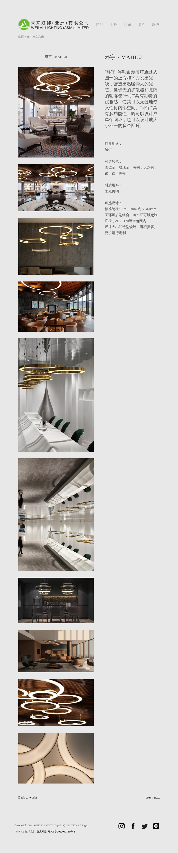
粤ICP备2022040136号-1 (61, 831)
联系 (156, 24)
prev (149, 797)
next (157, 797)
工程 (113, 24)
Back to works (27, 797)
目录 (128, 24)
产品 (99, 24)
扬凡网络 (41, 831)
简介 (142, 24)
